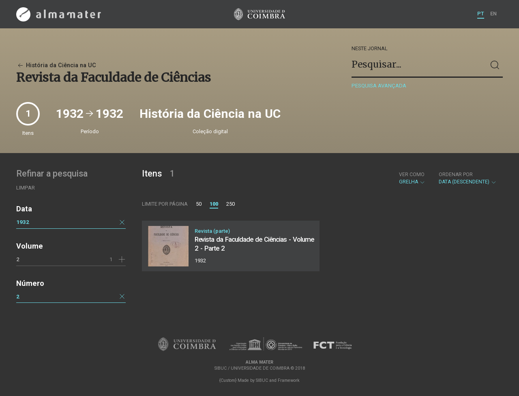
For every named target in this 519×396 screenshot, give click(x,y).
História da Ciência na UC (56, 65)
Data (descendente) (468, 178)
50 (199, 204)
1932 (22, 222)
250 (230, 204)
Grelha (412, 178)
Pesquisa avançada (379, 86)
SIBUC (262, 380)
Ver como (412, 174)
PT (480, 14)
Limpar (25, 188)
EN (493, 14)
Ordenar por (456, 174)
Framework (289, 380)
